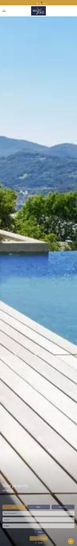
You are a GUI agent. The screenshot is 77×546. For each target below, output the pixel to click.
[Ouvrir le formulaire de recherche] (38, 538)
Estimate (63, 513)
